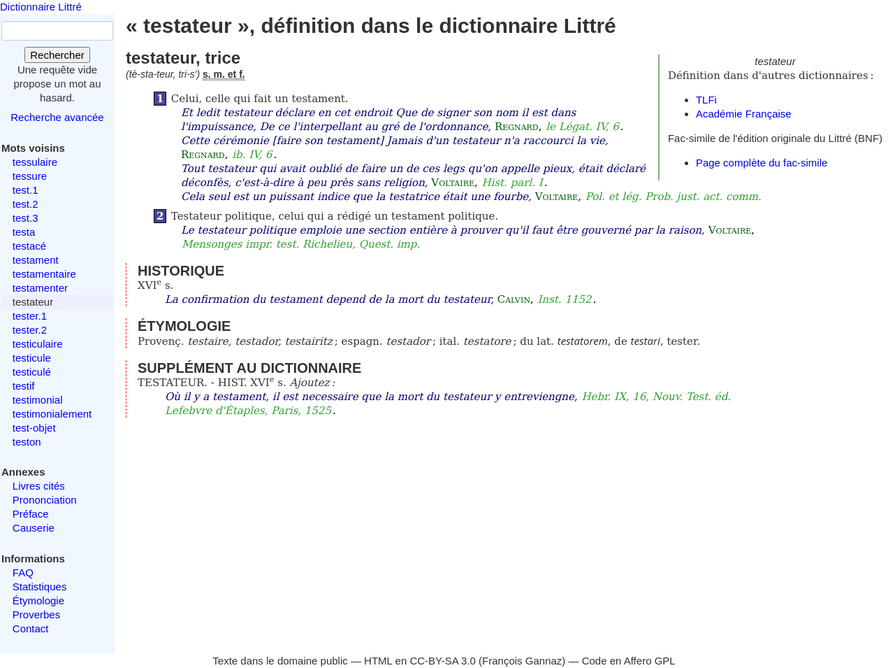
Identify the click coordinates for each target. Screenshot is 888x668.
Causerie (33, 528)
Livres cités (39, 486)
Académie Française (744, 114)
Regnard (517, 126)
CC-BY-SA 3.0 (442, 661)
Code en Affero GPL (629, 661)
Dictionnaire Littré (41, 7)
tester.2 (30, 330)
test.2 (25, 204)
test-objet (34, 428)
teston (27, 442)
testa (24, 232)
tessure (30, 176)
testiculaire (38, 344)
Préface (31, 514)
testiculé (32, 372)
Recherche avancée (56, 117)
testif (24, 386)
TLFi (706, 100)
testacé (29, 246)
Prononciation (45, 500)
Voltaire (452, 182)
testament (36, 260)
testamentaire (44, 274)
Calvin (513, 299)
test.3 (25, 218)
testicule (32, 358)
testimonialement (52, 414)
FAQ (23, 572)
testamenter (40, 288)
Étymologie (38, 600)
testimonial (38, 400)
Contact (31, 628)
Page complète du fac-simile (761, 163)
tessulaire (35, 162)
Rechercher (57, 55)
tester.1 (30, 316)
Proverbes (36, 614)
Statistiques (40, 586)
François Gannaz (522, 661)
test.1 (25, 190)
